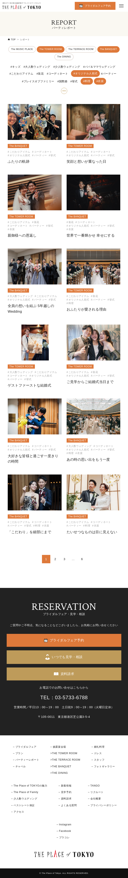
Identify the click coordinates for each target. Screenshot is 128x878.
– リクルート (96, 792)
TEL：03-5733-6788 (64, 697)
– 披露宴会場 (58, 746)
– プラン (18, 753)
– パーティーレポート (26, 759)
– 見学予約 (64, 792)
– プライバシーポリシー (102, 805)
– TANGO (94, 785)
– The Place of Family (24, 792)
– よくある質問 (67, 805)
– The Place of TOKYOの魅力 (29, 785)
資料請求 (67, 674)
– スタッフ (97, 759)
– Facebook (64, 831)
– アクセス (17, 811)
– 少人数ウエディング (24, 798)
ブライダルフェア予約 (98, 5)
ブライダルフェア (26, 746)
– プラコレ (63, 837)
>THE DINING (59, 772)
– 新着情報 (64, 785)
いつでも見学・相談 (67, 657)
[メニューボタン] (121, 6)
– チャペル (19, 766)
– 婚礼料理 (97, 746)
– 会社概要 (94, 798)
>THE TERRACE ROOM (65, 759)
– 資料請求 (64, 798)
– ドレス (96, 753)
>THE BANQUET (60, 766)
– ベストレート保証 (23, 805)
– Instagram (64, 824)
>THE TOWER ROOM (63, 753)
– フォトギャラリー (103, 766)
